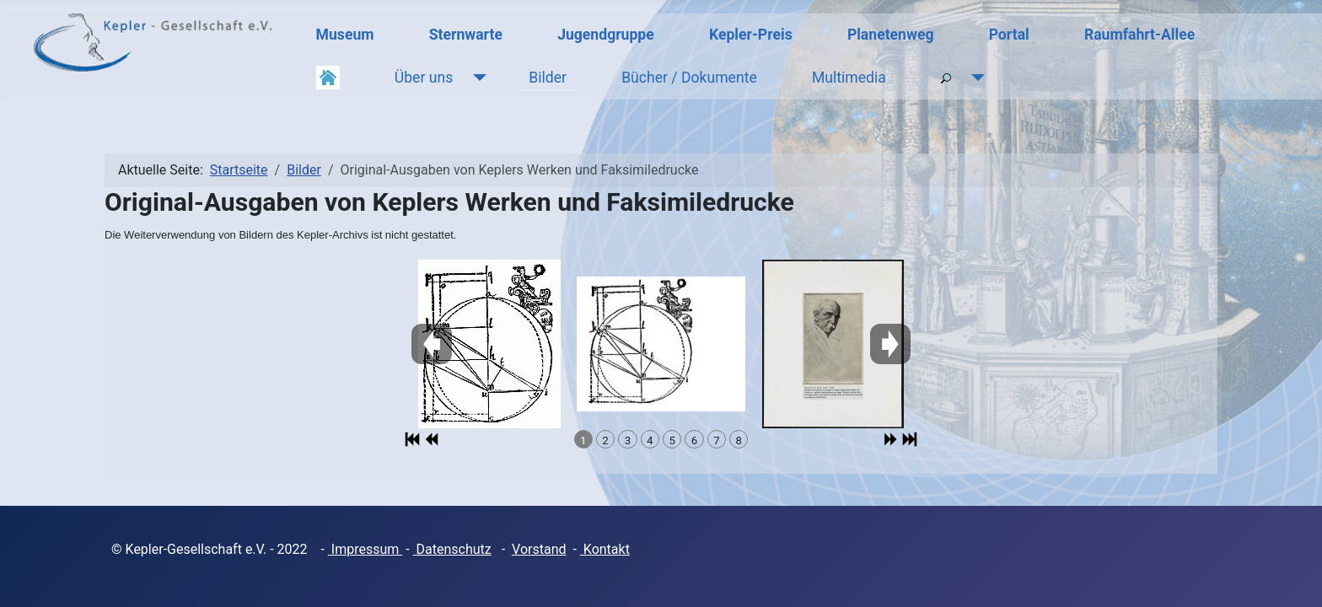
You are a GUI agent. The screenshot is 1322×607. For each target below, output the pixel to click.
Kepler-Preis (751, 34)
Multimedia (849, 77)
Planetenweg (890, 34)
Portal (1009, 34)
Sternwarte (465, 34)
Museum (345, 34)
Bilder (548, 77)
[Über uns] (475, 77)
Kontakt (605, 549)
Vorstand (539, 549)
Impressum (365, 549)
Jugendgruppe (605, 34)
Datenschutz (452, 549)
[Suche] (974, 77)
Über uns (424, 77)
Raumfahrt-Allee (1139, 34)
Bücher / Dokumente (689, 77)
